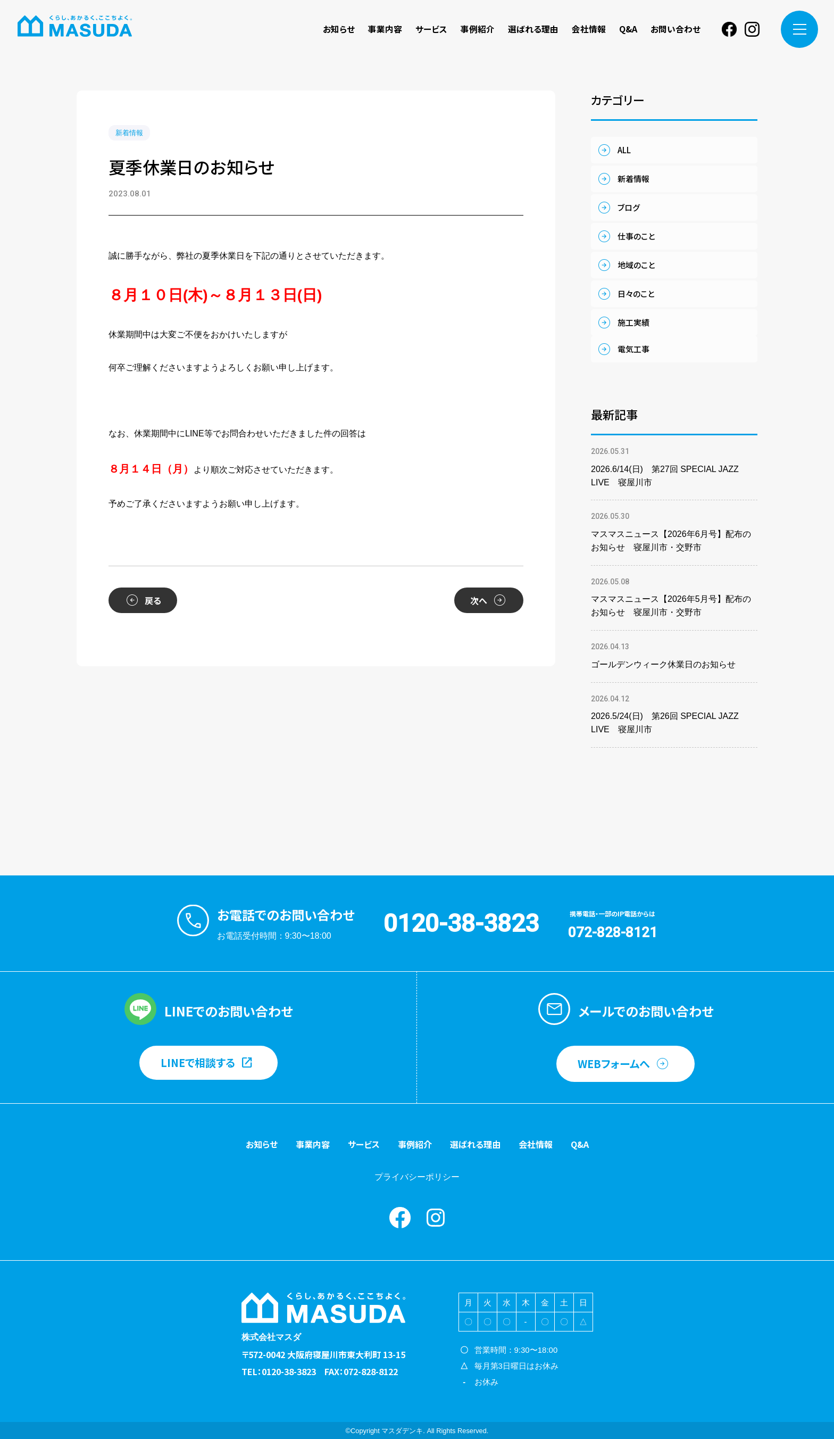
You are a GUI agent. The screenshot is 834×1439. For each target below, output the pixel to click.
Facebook (729, 29)
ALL (624, 149)
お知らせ (339, 29)
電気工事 (633, 348)
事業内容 (385, 29)
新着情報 (129, 133)
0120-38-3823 (461, 923)
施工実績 (633, 322)
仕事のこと (636, 236)
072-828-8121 (612, 932)
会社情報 (589, 29)
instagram (752, 29)
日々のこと (636, 293)
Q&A (628, 29)
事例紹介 (478, 29)
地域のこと (636, 264)
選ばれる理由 (533, 29)
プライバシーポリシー (417, 1176)
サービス (431, 29)
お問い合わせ (675, 29)
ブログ (629, 207)
